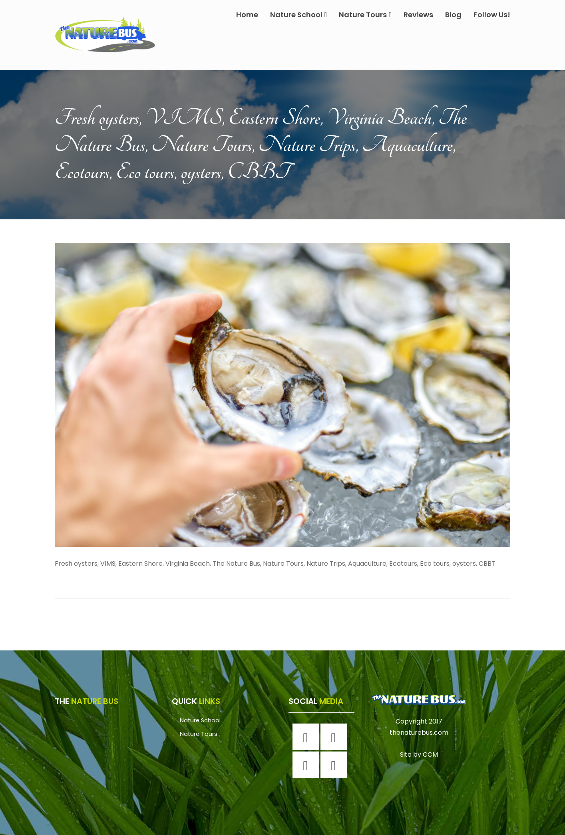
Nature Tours (365, 15)
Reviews (418, 15)
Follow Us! (491, 15)
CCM (430, 754)
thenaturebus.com (419, 732)
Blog (453, 15)
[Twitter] (308, 765)
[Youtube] (336, 765)
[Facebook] (308, 737)
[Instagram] (336, 737)
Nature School (298, 15)
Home (247, 15)
